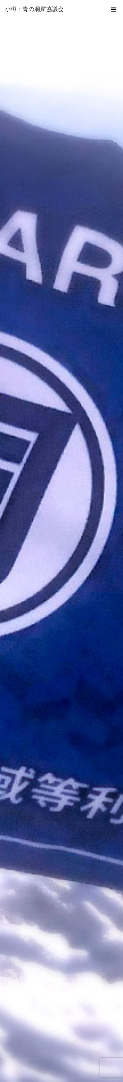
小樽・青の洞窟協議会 (34, 9)
